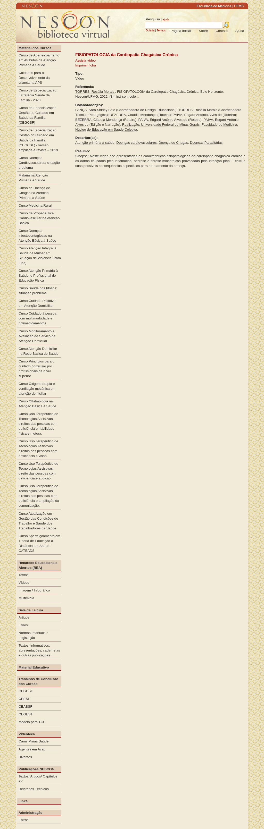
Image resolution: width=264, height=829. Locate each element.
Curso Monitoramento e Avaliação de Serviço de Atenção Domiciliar (37, 336)
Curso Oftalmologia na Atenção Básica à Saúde (37, 403)
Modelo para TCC (32, 722)
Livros (23, 625)
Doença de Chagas (173, 143)
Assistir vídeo (85, 60)
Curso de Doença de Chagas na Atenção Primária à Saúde (34, 193)
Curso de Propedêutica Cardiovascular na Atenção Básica (39, 218)
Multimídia (26, 598)
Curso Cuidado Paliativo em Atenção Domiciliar (37, 303)
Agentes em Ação (32, 749)
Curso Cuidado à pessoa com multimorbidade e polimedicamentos (37, 318)
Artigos (24, 617)
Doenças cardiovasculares (136, 143)
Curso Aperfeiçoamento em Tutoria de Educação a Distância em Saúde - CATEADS (39, 543)
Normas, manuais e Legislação (33, 635)
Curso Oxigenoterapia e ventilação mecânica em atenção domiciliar (37, 388)
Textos (24, 575)
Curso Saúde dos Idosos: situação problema (38, 290)
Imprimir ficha (85, 65)
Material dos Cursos (35, 48)
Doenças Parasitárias (206, 143)
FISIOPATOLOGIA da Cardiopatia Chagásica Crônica (126, 55)
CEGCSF (26, 691)
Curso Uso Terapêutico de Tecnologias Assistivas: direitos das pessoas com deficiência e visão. (38, 448)
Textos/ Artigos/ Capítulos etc (38, 778)
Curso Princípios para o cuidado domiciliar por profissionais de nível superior (36, 368)
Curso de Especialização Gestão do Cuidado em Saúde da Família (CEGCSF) (37, 115)
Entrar (23, 820)
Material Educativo (34, 667)
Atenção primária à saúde (94, 143)
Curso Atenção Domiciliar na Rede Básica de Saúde (39, 351)
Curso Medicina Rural (35, 205)
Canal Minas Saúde (33, 741)
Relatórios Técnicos (34, 789)
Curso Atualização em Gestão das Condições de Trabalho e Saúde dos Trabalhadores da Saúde (38, 521)
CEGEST (26, 714)
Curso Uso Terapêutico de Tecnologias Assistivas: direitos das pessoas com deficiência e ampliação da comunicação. (39, 495)
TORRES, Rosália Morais (95, 92)
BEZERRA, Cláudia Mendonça (133, 115)
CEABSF (25, 706)
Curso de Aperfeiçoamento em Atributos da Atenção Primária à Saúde (39, 60)
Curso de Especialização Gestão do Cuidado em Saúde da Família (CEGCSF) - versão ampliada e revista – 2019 (38, 140)
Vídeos (24, 583)
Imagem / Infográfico (34, 590)
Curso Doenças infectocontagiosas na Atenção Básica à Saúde (37, 235)
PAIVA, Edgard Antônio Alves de (197, 115)
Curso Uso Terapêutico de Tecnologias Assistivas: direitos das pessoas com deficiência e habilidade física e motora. (38, 423)
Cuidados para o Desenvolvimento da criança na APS (34, 77)
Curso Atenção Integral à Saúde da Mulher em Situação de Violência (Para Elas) (40, 255)
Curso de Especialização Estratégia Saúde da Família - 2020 (37, 95)
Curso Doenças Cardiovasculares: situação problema (39, 163)
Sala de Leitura (31, 610)
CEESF (24, 699)
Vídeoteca (27, 734)
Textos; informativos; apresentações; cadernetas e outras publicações (39, 650)
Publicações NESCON (36, 769)
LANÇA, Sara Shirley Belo (95, 110)
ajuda (165, 19)
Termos (161, 30)
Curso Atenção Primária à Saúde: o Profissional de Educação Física (38, 275)
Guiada (150, 30)
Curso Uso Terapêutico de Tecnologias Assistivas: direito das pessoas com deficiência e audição (38, 471)
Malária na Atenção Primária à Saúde (33, 177)
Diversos (25, 757)
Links (23, 801)
